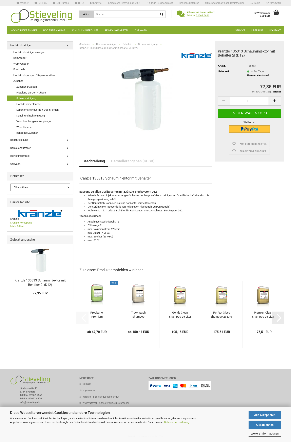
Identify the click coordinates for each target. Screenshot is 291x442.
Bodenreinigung (54, 30)
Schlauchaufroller (84, 30)
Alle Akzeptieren (264, 415)
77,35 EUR (40, 293)
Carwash (141, 30)
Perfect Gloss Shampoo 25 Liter (222, 314)
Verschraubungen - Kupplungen (34, 121)
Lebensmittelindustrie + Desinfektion (37, 109)
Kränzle (95, 3)
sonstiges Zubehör (27, 132)
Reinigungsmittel (116, 30)
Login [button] (255, 3)
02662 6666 (202, 15)
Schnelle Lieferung (189, 3)
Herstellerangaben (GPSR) (132, 161)
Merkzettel (273, 3)
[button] (224, 101)
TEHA (79, 3)
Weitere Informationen (265, 433)
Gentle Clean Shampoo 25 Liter (180, 314)
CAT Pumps (61, 3)
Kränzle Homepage (21, 222)
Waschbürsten (24, 127)
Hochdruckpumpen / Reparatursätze (34, 75)
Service (240, 30)
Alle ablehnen (265, 424)
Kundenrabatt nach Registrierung (225, 3)
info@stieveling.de (30, 402)
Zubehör (18, 80)
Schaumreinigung (26, 98)
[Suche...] (86, 14)
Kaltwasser (19, 57)
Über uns (257, 30)
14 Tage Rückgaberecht (160, 3)
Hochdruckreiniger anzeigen (29, 52)
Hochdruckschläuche (28, 104)
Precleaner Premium (97, 314)
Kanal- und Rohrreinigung (30, 115)
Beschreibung (93, 161)
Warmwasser (21, 63)
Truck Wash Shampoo (138, 314)
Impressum (88, 390)
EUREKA (41, 3)
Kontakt (275, 30)
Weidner (22, 3)
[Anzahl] (249, 101)
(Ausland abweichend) (258, 75)
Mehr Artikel (17, 226)
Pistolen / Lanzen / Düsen (31, 92)
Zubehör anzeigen (26, 86)
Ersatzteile (19, 69)
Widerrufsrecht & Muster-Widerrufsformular (105, 403)
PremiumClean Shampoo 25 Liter (263, 314)
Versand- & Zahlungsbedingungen (100, 396)
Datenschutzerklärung (176, 422)
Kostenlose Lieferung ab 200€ (124, 3)
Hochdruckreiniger (24, 30)
